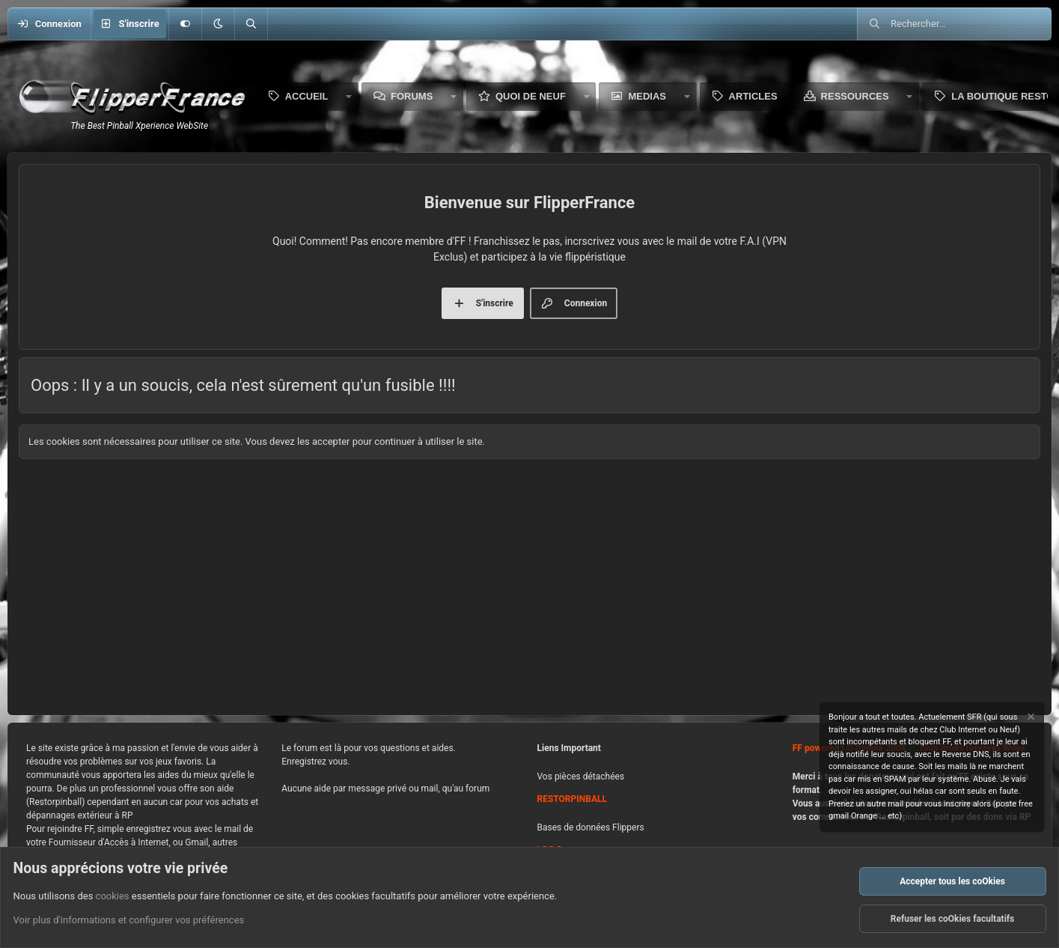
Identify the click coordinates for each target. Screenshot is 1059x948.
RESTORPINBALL (572, 799)
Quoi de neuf (530, 96)
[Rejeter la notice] (1030, 718)
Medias (647, 96)
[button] (217, 23)
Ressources (855, 96)
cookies (112, 896)
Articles (753, 96)
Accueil (307, 96)
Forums (412, 96)
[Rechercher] (250, 23)
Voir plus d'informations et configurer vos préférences (129, 920)
